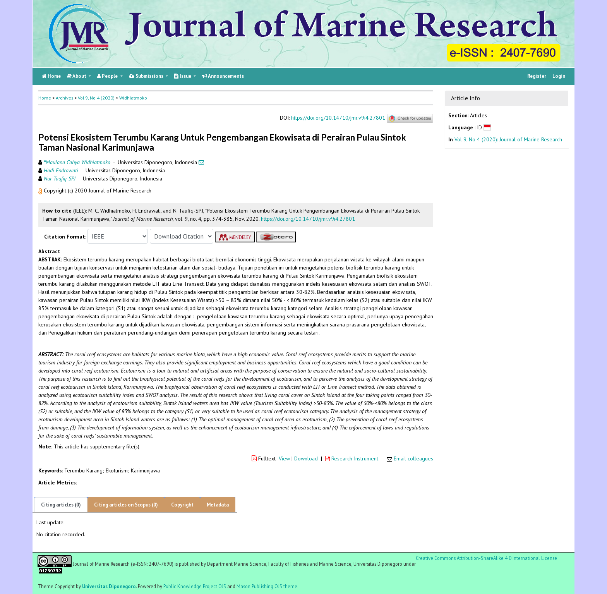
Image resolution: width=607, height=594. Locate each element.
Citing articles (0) (61, 504)
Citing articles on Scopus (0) (126, 504)
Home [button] (44, 98)
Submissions (147, 76)
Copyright (182, 504)
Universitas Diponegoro (109, 586)
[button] (41, 190)
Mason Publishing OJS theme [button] (267, 586)
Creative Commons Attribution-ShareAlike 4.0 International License (486, 558)
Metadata (218, 504)
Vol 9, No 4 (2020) (96, 98)
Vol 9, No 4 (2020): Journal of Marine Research (508, 139)
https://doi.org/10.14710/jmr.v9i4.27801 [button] (308, 218)
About (77, 76)
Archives (64, 98)
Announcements (223, 76)
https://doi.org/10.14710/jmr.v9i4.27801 (338, 118)
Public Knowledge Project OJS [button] (194, 586)
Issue (183, 76)
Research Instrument (352, 458)
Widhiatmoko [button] (133, 98)
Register (536, 76)
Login (558, 76)
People (108, 76)
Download (306, 458)
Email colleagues (413, 458)
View (284, 458)
